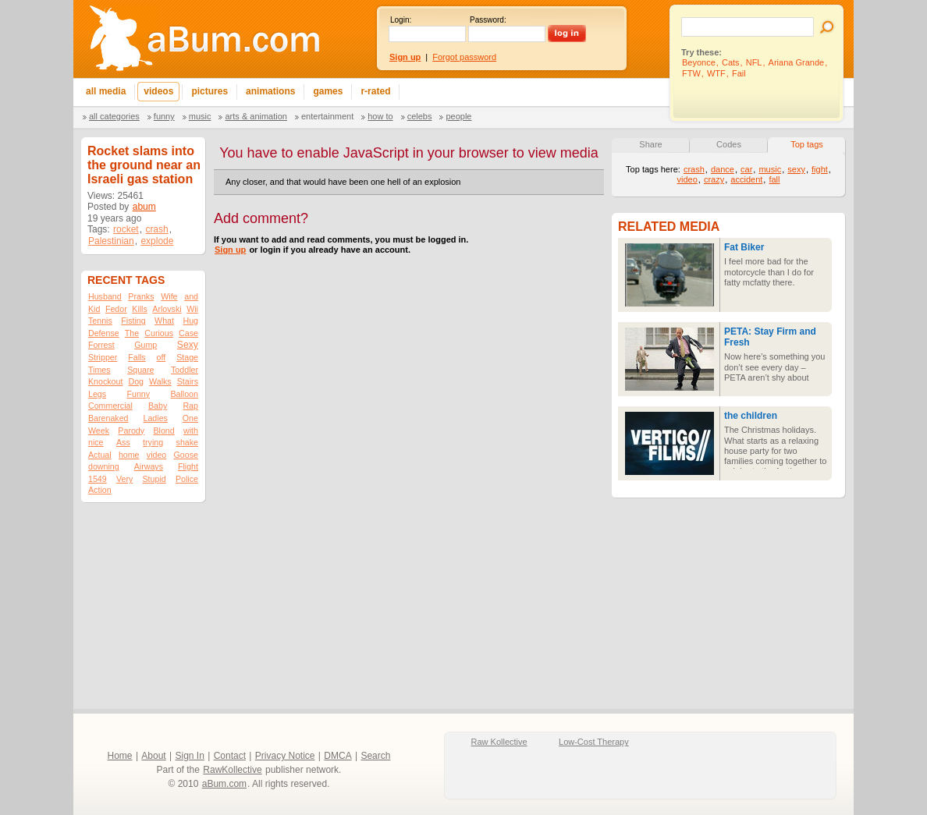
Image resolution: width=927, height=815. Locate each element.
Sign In (190, 755)
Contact (230, 755)
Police (187, 479)
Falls (137, 357)
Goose (186, 454)
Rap (190, 405)
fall (774, 179)
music (769, 169)
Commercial (110, 405)
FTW (691, 73)
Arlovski (166, 309)
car (746, 169)
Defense (103, 333)
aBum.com (224, 783)
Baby (157, 405)
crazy (714, 179)
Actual (100, 454)
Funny (164, 116)
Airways (148, 466)
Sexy (187, 344)
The (132, 333)
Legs (97, 394)
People (458, 116)
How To (380, 116)
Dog (136, 381)
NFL (754, 62)
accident (746, 179)
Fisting (133, 320)
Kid (94, 309)
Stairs (187, 381)
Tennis (100, 320)
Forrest (101, 344)
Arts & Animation (255, 116)
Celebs (419, 116)
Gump (145, 344)
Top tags (806, 144)
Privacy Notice (285, 755)
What (164, 320)
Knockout (105, 381)
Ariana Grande (797, 62)
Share (650, 144)
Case (188, 333)
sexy (796, 169)
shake (187, 442)
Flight (188, 466)
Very (124, 479)
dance (722, 169)
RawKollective (232, 769)
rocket (126, 229)
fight (820, 169)
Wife (169, 296)
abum (144, 206)
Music (200, 116)
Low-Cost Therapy (594, 741)
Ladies (155, 418)
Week (98, 430)
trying (153, 442)
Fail (739, 73)
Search (375, 755)
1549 (97, 479)
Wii (192, 309)
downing (103, 466)
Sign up (230, 249)
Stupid (154, 479)
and (191, 296)
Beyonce (699, 62)
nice (96, 442)
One (190, 418)
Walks (160, 381)
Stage (187, 357)
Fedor (116, 309)
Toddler (184, 369)
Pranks (141, 296)
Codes (728, 144)
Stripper (102, 357)
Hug (190, 320)
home (129, 454)
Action (100, 489)
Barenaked (108, 418)
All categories (114, 116)
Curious (158, 333)
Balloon (184, 394)
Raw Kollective (499, 741)
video (156, 454)
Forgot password (464, 57)
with (190, 430)
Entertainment (327, 116)
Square (140, 369)
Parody (131, 430)
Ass (123, 442)
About (153, 755)
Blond (163, 430)
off (161, 357)
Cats (731, 62)
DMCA (337, 755)
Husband (105, 296)
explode (156, 241)
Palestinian (111, 241)
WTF (716, 73)
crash (156, 229)
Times (99, 369)
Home (120, 755)
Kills (139, 309)
